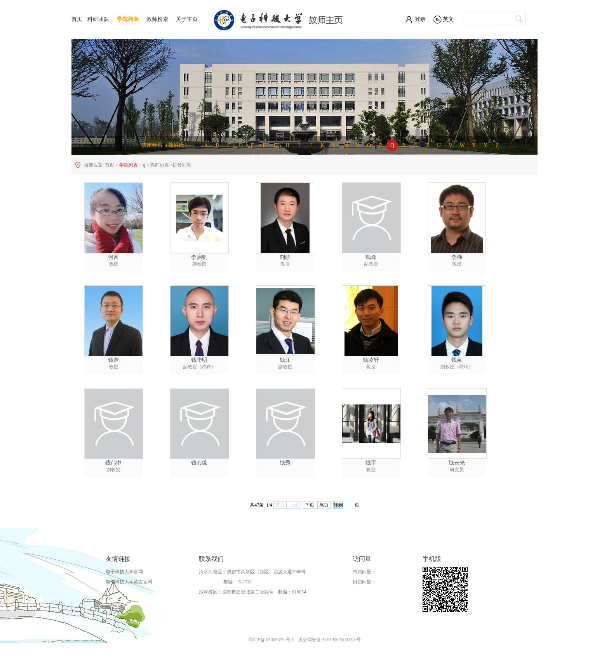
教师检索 (157, 19)
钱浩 (113, 360)
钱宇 (370, 463)
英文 (448, 19)
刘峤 (285, 257)
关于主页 (187, 19)
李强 (456, 257)
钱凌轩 (371, 360)
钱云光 (457, 463)
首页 (76, 19)
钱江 (285, 360)
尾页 (324, 505)
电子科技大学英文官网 (129, 582)
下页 (309, 505)
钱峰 (370, 257)
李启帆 (199, 257)
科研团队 (98, 19)
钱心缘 (199, 463)
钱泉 (456, 360)
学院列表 (128, 19)
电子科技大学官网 (124, 571)
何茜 (113, 257)
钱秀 (285, 463)
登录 (420, 19)
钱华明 (199, 360)
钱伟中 (113, 463)
